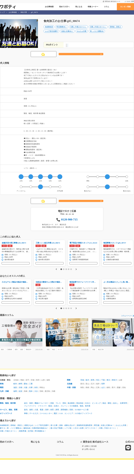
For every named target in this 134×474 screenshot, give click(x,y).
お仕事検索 (49, 7)
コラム (106, 7)
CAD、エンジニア (66, 428)
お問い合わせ (89, 464)
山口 (103, 402)
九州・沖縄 (4, 405)
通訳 (55, 428)
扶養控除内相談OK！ (40, 442)
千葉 (103, 394)
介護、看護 (39, 424)
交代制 (30, 445)
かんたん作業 (81, 34)
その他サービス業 (82, 424)
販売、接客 (28, 424)
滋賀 (15, 402)
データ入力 (33, 428)
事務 (26, 428)
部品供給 (79, 417)
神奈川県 (24, 12)
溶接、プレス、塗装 (58, 417)
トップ (2, 12)
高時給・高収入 (115, 29)
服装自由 (26, 442)
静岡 (20, 398)
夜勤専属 (22, 445)
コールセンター (46, 428)
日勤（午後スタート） (78, 29)
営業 (71, 424)
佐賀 (20, 405)
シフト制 (67, 442)
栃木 (87, 394)
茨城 (82, 394)
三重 (31, 398)
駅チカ (2, 442)
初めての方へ (64, 7)
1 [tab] (61, 275)
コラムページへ (126, 325)
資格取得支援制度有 (84, 440)
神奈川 (114, 394)
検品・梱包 (107, 417)
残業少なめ (28, 440)
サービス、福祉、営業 (8, 424)
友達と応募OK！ (67, 34)
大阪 (25, 402)
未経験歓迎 (49, 29)
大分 (36, 405)
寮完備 (96, 440)
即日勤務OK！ (62, 29)
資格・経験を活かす (67, 440)
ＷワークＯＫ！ (91, 442)
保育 (52, 424)
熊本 (31, 405)
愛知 (25, 398)
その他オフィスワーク (83, 428)
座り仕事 (54, 440)
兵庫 (31, 402)
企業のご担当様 (90, 460)
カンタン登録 (125, 7)
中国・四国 (71, 402)
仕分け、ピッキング (93, 417)
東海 (1, 398)
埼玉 (98, 394)
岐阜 (15, 398)
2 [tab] (63, 275)
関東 (68, 394)
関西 (1, 402)
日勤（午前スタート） (98, 29)
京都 (20, 402)
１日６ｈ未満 (78, 442)
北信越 (69, 398)
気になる (78, 7)
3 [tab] (66, 275)
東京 (108, 394)
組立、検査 (28, 417)
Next (76, 275)
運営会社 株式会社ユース (112, 1)
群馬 (92, 394)
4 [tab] (68, 275)
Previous (56, 275)
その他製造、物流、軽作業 (79, 420)
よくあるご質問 (129, 1)
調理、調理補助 (61, 424)
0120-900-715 (69, 222)
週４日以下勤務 (56, 442)
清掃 (47, 424)
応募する (80, 57)
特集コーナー (93, 7)
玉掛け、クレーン (61, 420)
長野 (103, 398)
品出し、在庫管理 (120, 417)
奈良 (36, 402)
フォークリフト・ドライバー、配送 (38, 420)
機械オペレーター (42, 417)
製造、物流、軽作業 (8, 417)
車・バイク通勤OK (97, 34)
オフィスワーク (6, 428)
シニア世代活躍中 (51, 34)
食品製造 (71, 417)
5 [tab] (71, 275)
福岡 (15, 405)
